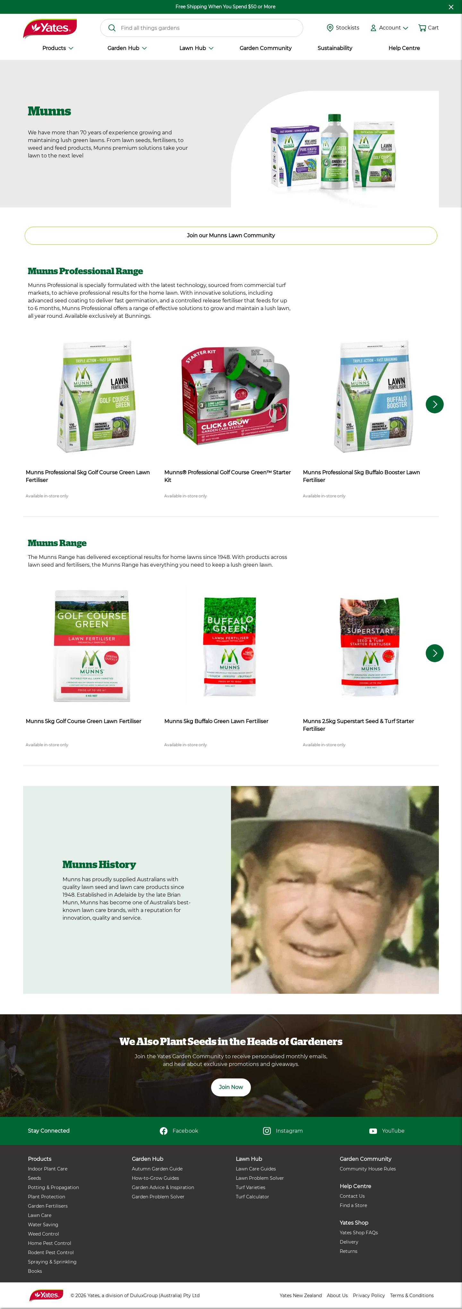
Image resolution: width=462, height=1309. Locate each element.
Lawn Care (39, 1215)
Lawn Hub (196, 48)
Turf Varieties (250, 1187)
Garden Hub (126, 48)
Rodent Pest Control (51, 1252)
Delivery (349, 1242)
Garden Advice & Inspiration (163, 1187)
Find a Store (353, 1205)
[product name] (92, 397)
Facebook (179, 1131)
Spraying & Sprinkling (52, 1262)
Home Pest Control (49, 1243)
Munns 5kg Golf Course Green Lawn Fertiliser (83, 721)
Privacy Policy (369, 1295)
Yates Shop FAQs (359, 1233)
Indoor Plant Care (47, 1169)
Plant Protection (46, 1197)
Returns (348, 1251)
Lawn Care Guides (256, 1169)
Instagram (283, 1131)
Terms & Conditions (412, 1295)
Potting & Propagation (53, 1187)
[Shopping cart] (422, 28)
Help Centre (404, 48)
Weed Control (43, 1234)
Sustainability (335, 48)
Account (393, 28)
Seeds (34, 1178)
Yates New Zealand (301, 1295)
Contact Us (352, 1196)
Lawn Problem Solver (260, 1178)
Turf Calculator (252, 1197)
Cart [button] (433, 28)
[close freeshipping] (451, 7)
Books (35, 1271)
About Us (337, 1295)
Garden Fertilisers (48, 1206)
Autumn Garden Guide (157, 1169)
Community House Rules (368, 1169)
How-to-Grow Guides (155, 1178)
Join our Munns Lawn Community (231, 235)
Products (57, 48)
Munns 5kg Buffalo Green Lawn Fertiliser (216, 721)
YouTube (387, 1131)
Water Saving (43, 1225)
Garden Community (265, 48)
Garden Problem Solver (158, 1197)
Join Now (231, 1087)
